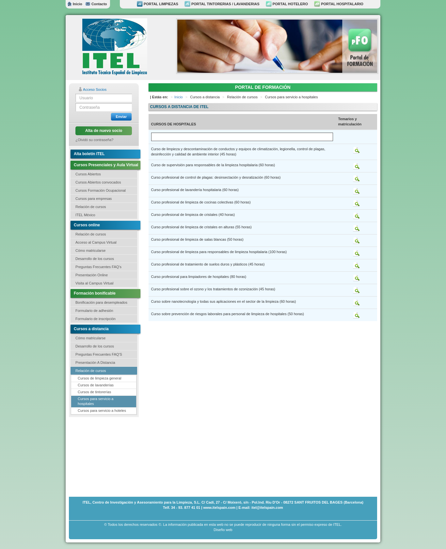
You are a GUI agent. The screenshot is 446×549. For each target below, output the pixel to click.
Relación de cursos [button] (90, 207)
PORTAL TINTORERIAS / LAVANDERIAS (222, 4)
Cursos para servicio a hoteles (102, 410)
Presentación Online (91, 275)
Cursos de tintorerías (94, 392)
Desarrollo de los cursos (94, 259)
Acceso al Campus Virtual (96, 242)
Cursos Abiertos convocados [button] (98, 182)
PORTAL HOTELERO (287, 4)
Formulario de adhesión (94, 311)
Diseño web (223, 530)
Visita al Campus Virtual (94, 283)
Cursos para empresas (93, 199)
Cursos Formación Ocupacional (100, 190)
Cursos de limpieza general (99, 378)
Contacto (96, 4)
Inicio (74, 4)
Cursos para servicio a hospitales (95, 401)
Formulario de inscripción (95, 319)
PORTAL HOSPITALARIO (338, 4)
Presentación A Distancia (95, 362)
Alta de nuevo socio (103, 130)
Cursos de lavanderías (96, 385)
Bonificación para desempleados (101, 302)
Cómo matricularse (90, 250)
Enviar (121, 117)
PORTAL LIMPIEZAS (157, 4)
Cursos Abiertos (88, 174)
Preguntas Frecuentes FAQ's (98, 267)
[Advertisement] (101, 456)
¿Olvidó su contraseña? (94, 140)
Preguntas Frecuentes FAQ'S (98, 354)
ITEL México (85, 215)
